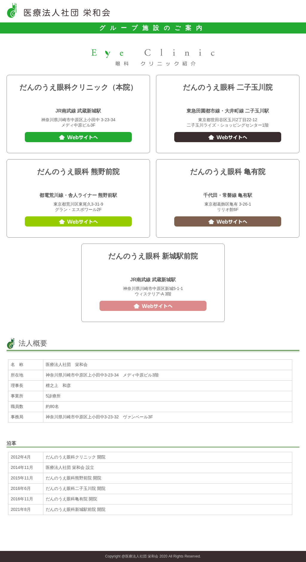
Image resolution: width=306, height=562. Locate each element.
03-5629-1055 (227, 183)
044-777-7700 (78, 99)
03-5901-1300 (78, 183)
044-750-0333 (153, 267)
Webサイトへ (78, 137)
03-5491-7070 (227, 99)
